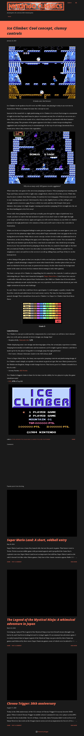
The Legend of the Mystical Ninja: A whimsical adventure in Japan (41, 622)
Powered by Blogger (42, 731)
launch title (36, 439)
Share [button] (73, 439)
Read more (74, 561)
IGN (10, 381)
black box (27, 439)
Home (9, 16)
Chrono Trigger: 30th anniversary (31, 703)
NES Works (23, 371)
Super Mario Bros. (50, 276)
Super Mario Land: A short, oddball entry (37, 540)
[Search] (69, 3)
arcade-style (20, 439)
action (13, 439)
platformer (46, 439)
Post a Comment (17, 561)
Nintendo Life (24, 340)
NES (41, 439)
